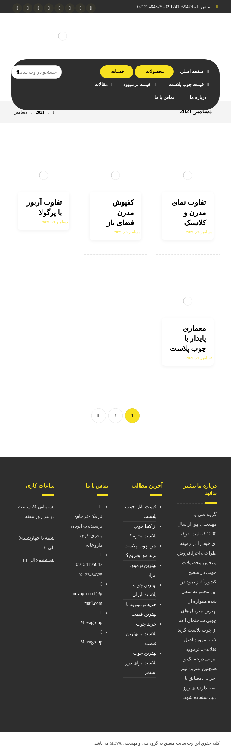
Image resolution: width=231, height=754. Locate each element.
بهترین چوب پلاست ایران (144, 589)
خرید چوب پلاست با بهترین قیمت (141, 633)
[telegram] (91, 8)
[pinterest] (17, 8)
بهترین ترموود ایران (142, 570)
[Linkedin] (49, 8)
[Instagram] (80, 8)
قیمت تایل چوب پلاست (140, 511)
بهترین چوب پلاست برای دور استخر (140, 663)
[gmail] (70, 8)
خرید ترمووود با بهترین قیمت (141, 609)
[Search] (17, 72)
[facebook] (59, 8)
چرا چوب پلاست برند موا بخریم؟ (140, 550)
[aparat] (27, 8)
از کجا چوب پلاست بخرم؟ (143, 531)
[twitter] (38, 8)
